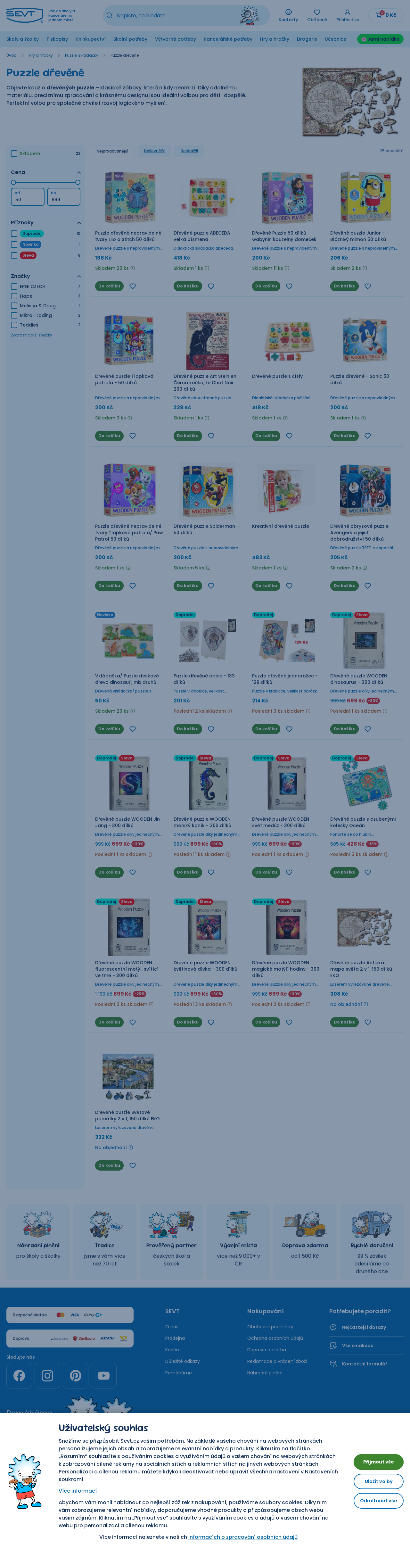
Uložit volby (375, 1481)
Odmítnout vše (374, 1503)
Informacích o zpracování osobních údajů (239, 1537)
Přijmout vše (375, 1459)
